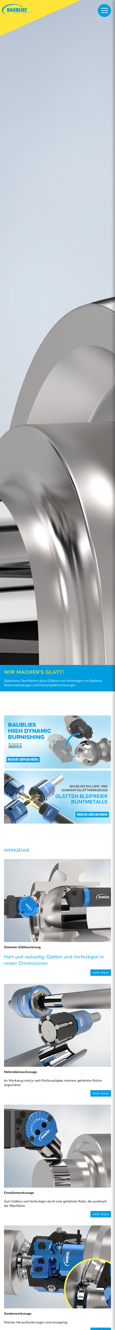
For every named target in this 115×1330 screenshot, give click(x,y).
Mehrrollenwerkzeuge (20, 1072)
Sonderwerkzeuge (17, 1313)
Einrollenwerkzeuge (19, 1193)
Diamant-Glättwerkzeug (22, 947)
